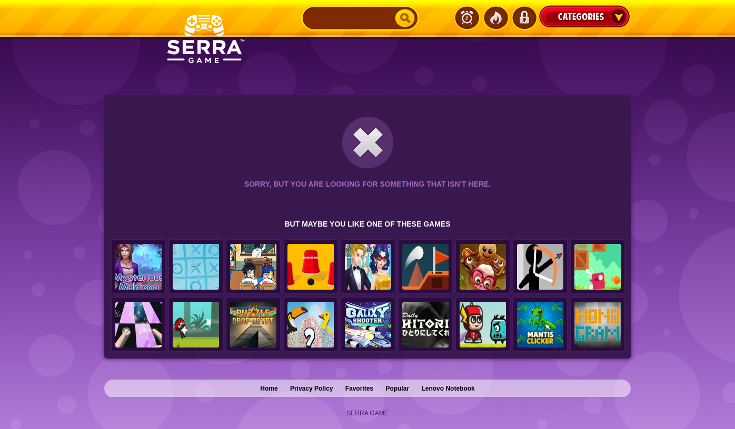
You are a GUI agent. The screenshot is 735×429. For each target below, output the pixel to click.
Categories (584, 16)
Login (524, 17)
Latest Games (467, 17)
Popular (397, 388)
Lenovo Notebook (447, 388)
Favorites (359, 388)
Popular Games (495, 17)
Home (268, 388)
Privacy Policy (311, 388)
